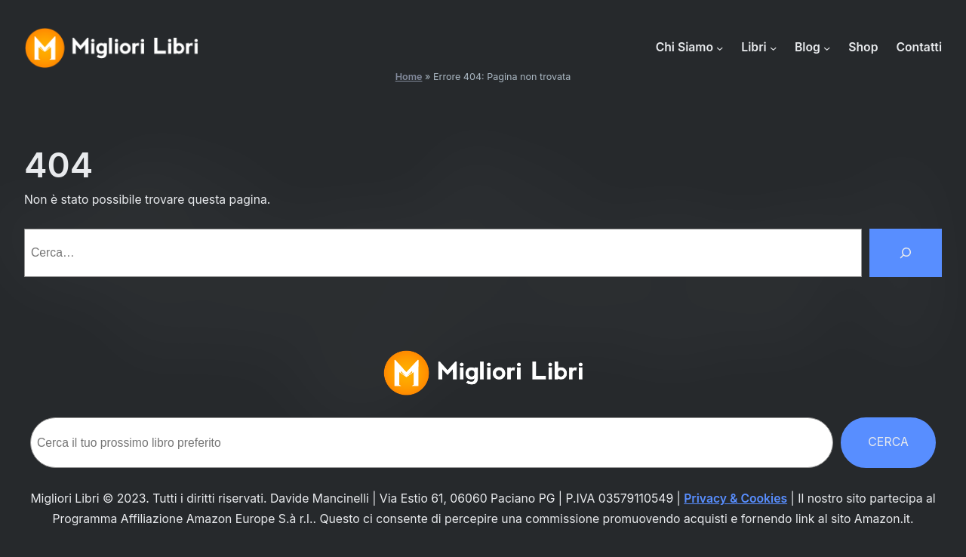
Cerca (888, 442)
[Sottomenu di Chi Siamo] (719, 48)
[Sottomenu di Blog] (826, 48)
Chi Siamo (684, 47)
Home (409, 76)
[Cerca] (905, 253)
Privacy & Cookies (735, 498)
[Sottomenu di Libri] (773, 48)
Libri (753, 47)
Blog (807, 47)
